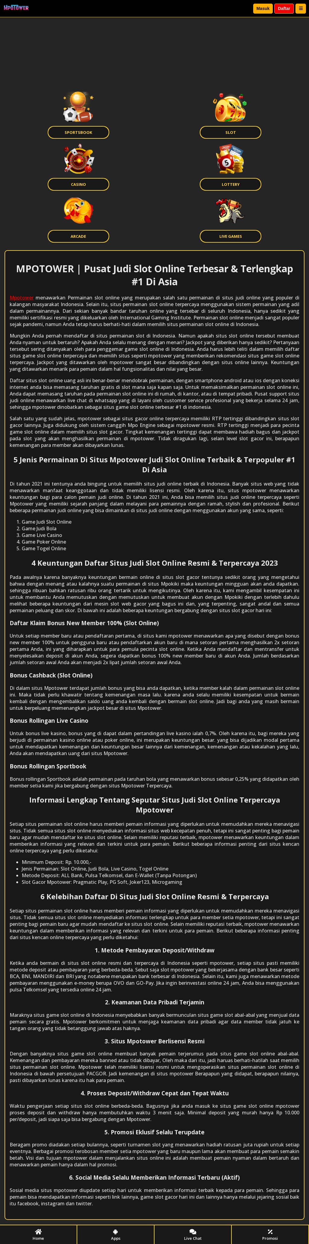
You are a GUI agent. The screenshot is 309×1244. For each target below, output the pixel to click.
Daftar (284, 8)
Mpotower (21, 297)
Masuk (263, 8)
